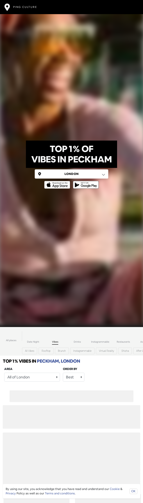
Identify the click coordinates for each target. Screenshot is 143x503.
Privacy (11, 493)
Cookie (115, 489)
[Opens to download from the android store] (85, 182)
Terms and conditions (60, 493)
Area (8, 369)
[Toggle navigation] (133, 7)
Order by (70, 369)
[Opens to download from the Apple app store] (58, 182)
